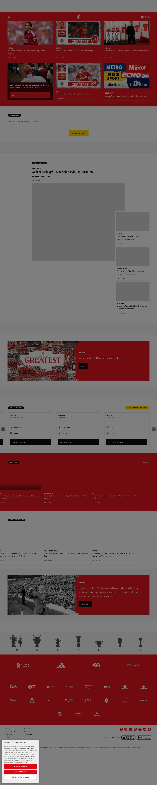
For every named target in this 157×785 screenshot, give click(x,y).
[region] (20, 761)
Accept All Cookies (20, 766)
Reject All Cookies (20, 772)
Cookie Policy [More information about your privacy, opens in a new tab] (24, 762)
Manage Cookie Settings (20, 777)
